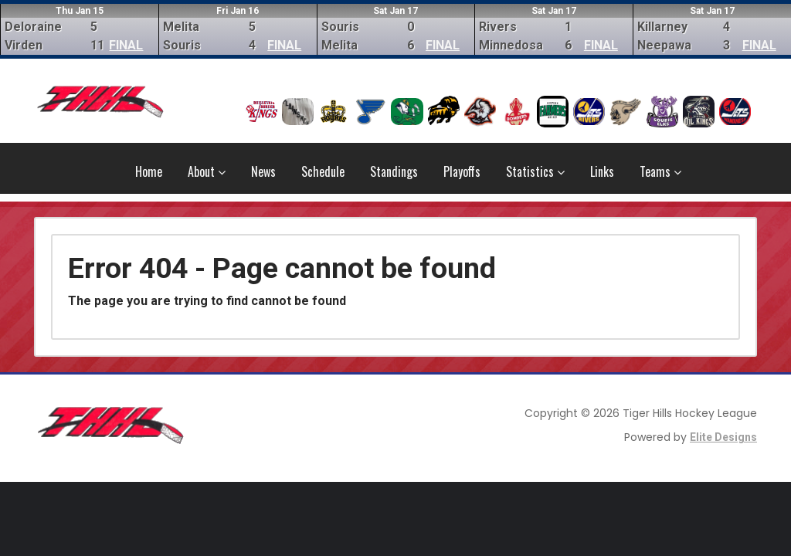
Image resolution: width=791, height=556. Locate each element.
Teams (660, 171)
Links (602, 171)
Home (148, 171)
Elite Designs (723, 437)
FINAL (126, 45)
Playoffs (461, 171)
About (207, 171)
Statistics (535, 171)
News (263, 171)
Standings (394, 171)
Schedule (323, 171)
